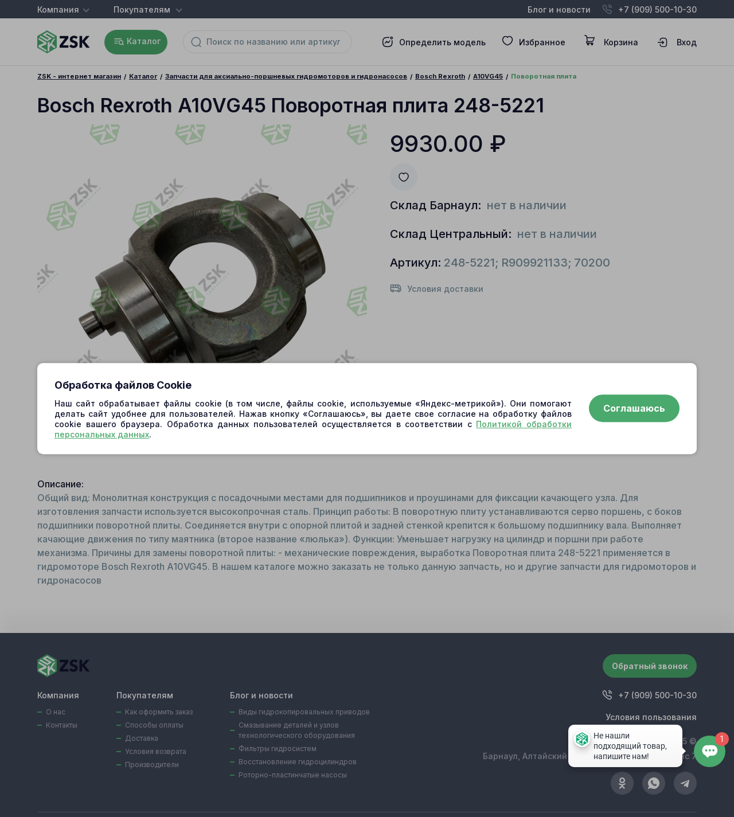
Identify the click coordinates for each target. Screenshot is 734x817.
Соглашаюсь (634, 409)
